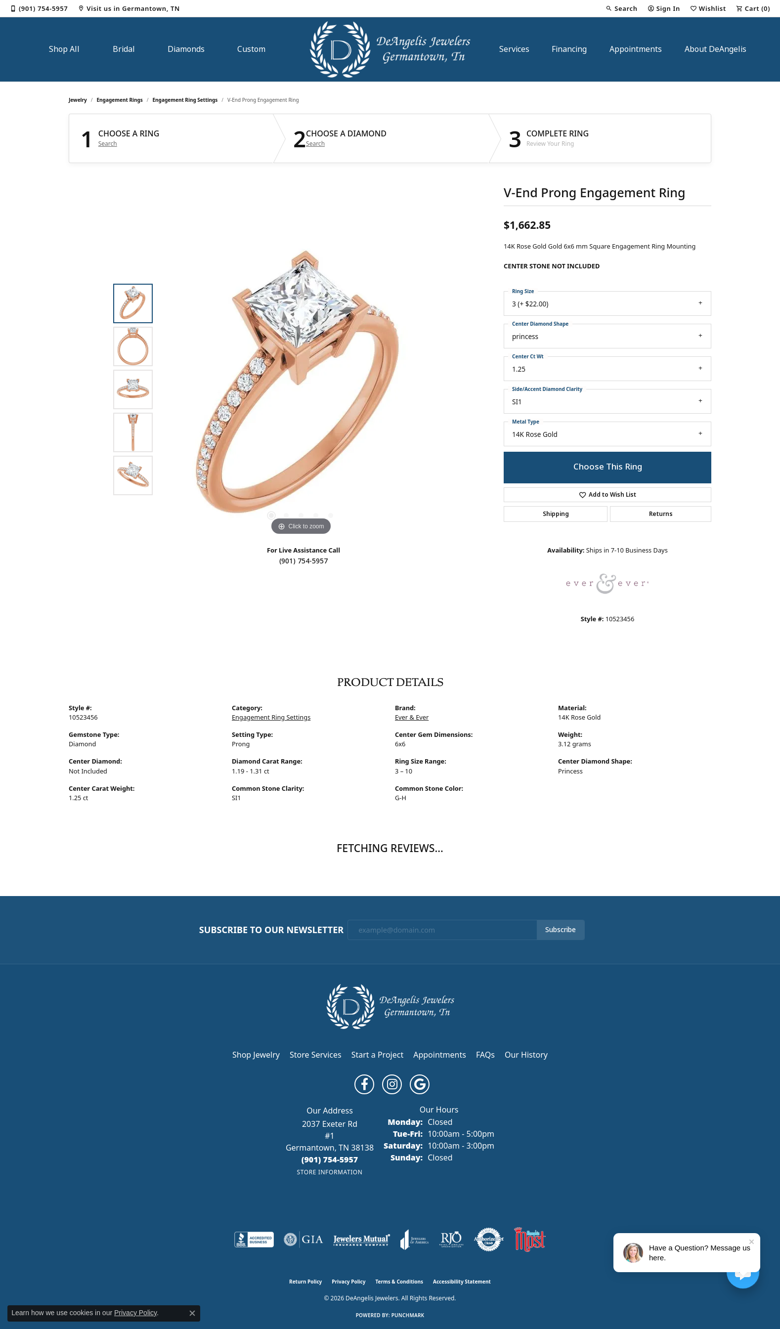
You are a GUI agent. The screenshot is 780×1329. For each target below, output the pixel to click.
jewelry (78, 99)
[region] (301, 389)
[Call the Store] (330, 1159)
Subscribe (560, 930)
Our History (526, 1054)
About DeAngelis (715, 49)
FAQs (485, 1054)
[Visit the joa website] (414, 1239)
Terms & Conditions (399, 1281)
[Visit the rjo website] (451, 1239)
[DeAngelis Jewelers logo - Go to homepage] (390, 49)
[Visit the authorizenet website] (489, 1239)
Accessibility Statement (462, 1281)
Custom (251, 49)
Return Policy (305, 1281)
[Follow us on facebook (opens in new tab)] (364, 1084)
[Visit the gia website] (303, 1239)
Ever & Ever (412, 717)
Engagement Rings (120, 99)
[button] (621, 8)
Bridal (124, 49)
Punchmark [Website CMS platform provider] (408, 1315)
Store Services (316, 1054)
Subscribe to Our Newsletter (271, 930)
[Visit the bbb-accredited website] (254, 1239)
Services (514, 49)
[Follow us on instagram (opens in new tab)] (392, 1084)
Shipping (556, 514)
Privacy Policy (348, 1281)
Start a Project (377, 1054)
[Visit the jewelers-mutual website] (361, 1239)
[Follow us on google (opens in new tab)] (420, 1084)
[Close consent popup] (192, 1313)
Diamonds (186, 49)
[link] (39, 8)
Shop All (64, 49)
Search (107, 143)
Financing (569, 49)
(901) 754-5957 (303, 561)
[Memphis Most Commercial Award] (530, 1239)
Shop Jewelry (256, 1054)
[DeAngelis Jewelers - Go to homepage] (390, 1005)
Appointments (635, 49)
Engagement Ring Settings (185, 99)
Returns (661, 514)
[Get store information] (329, 1172)
